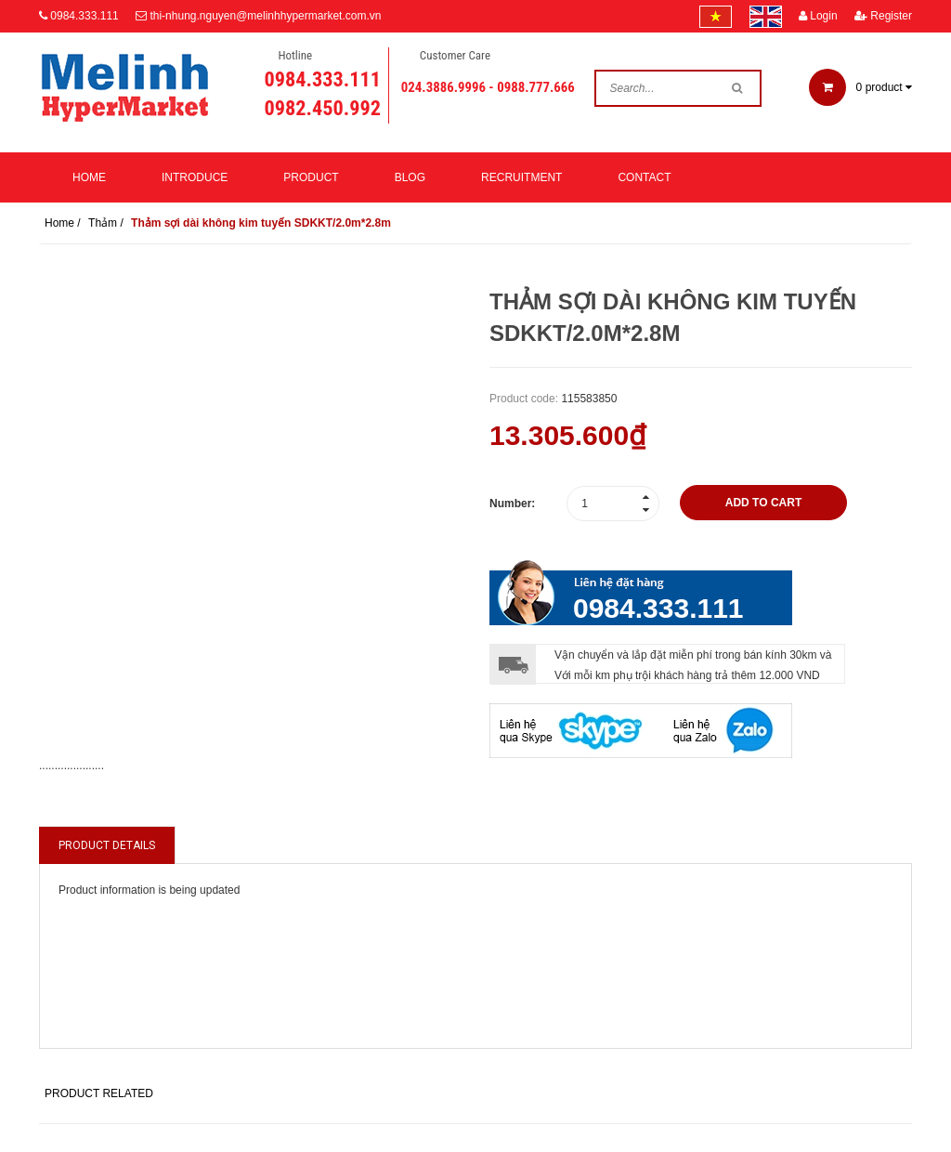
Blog (410, 177)
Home (89, 177)
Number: (512, 503)
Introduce (195, 177)
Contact (644, 177)
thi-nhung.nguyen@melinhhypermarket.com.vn (265, 15)
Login (818, 15)
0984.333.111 (84, 15)
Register (883, 15)
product (860, 87)
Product (310, 177)
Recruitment (521, 177)
